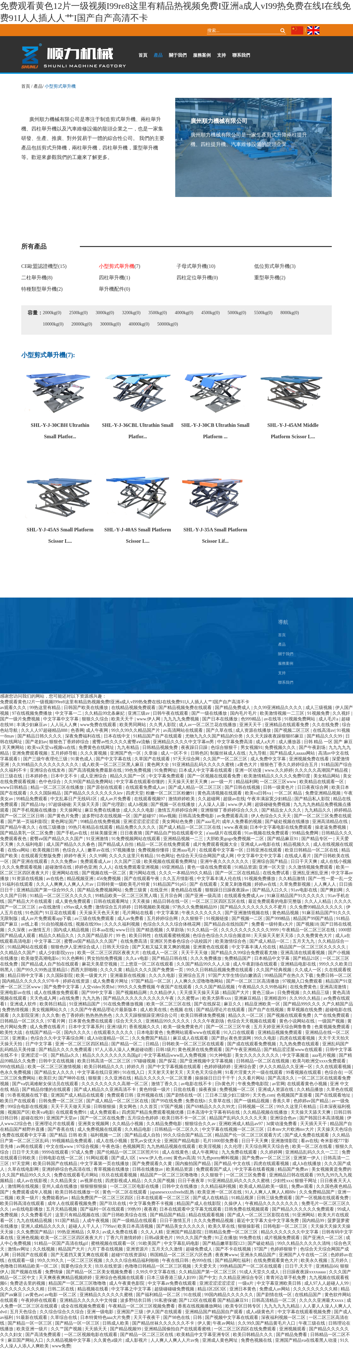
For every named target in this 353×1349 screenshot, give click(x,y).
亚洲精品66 (327, 1266)
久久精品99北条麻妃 (105, 713)
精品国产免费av (294, 1169)
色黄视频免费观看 (332, 1026)
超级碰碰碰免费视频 (175, 1289)
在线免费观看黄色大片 (276, 1260)
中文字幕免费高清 (235, 741)
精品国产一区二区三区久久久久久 (313, 947)
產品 (158, 55)
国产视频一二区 (248, 918)
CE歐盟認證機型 (44, 266)
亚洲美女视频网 (94, 1123)
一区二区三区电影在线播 (135, 1186)
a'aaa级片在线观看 (224, 833)
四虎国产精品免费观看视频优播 (153, 1112)
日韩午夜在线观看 (171, 713)
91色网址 (165, 855)
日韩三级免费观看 (275, 1197)
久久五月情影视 (179, 878)
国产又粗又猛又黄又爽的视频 (161, 947)
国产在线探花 (208, 1004)
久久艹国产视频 (67, 1329)
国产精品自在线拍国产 (226, 924)
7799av (108, 1226)
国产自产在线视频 (266, 1009)
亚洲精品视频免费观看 (280, 1032)
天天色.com (264, 1095)
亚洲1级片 (117, 1026)
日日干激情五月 (176, 1220)
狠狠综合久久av (201, 1123)
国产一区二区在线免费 (103, 1118)
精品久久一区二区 (246, 1015)
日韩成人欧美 (116, 1323)
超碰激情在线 (59, 867)
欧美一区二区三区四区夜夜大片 (109, 952)
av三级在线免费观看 (94, 918)
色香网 (77, 730)
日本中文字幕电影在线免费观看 (281, 827)
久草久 (93, 1232)
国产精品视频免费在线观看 (185, 707)
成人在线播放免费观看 (57, 992)
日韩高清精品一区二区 (274, 1300)
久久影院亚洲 (26, 1015)
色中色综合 (50, 781)
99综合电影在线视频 (28, 1106)
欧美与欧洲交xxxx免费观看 (319, 1061)
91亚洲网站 (304, 1215)
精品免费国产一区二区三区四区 (103, 1197)
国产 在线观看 (203, 884)
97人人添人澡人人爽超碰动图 (124, 1049)
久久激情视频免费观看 (311, 867)
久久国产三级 (128, 861)
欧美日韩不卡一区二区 (184, 1118)
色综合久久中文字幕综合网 (57, 1038)
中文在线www (60, 1146)
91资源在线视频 (28, 878)
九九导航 (258, 753)
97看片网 (57, 1021)
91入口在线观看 (239, 1032)
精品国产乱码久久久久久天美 (238, 1118)
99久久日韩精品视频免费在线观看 (220, 969)
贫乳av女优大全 (146, 1140)
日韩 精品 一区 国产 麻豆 (328, 741)
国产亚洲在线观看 (30, 861)
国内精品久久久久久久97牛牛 (31, 981)
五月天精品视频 (62, 1209)
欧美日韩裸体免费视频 (203, 1015)
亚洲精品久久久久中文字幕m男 (184, 741)
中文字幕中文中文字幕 (260, 855)
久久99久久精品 (305, 998)
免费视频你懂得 (154, 850)
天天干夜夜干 (147, 1317)
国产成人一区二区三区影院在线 (259, 1215)
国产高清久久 (282, 1078)
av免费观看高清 (233, 816)
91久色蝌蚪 (73, 958)
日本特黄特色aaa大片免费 (106, 1317)
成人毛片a (328, 719)
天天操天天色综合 (334, 1129)
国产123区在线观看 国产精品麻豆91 (214, 1300)
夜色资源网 (240, 1038)
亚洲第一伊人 (307, 1158)
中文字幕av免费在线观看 (172, 1283)
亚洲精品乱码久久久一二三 (312, 1152)
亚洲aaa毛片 (184, 850)
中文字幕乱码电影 (182, 1243)
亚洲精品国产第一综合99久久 (45, 890)
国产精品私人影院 (312, 798)
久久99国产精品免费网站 (89, 781)
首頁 (142, 55)
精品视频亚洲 (81, 878)
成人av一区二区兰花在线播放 (208, 724)
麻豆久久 (233, 1004)
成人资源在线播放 (253, 730)
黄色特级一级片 (155, 1089)
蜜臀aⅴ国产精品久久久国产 (57, 838)
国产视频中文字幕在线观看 (232, 1317)
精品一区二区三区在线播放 (57, 787)
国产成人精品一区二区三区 (195, 787)
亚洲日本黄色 (243, 1289)
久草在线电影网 (24, 1169)
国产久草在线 (220, 730)
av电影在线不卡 (197, 1083)
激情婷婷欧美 (182, 798)
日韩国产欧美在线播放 (86, 707)
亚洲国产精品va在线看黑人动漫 (306, 1340)
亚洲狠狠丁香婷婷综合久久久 (230, 810)
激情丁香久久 (165, 1083)
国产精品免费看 (292, 1334)
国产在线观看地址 (333, 1095)
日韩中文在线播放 (180, 1186)
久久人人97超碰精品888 (45, 730)
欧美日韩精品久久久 (104, 1066)
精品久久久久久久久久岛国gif (112, 1055)
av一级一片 (222, 781)
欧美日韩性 (140, 935)
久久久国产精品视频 (215, 987)
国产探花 (168, 1061)
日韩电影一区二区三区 (286, 1226)
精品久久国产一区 (128, 776)
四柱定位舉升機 (197, 277)
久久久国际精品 (46, 793)
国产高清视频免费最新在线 (95, 770)
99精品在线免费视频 (100, 821)
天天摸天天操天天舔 (200, 992)
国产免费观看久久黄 (152, 1163)
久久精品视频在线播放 (266, 1112)
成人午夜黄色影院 (127, 1283)
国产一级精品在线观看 (135, 1220)
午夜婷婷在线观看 (39, 1300)
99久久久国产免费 (194, 1237)
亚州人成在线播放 (60, 1186)
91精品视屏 (243, 1197)
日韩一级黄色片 (279, 787)
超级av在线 (234, 798)
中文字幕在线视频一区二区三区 (233, 1129)
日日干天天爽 (304, 861)
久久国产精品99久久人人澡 (203, 964)
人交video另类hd (99, 987)
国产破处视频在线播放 (288, 821)
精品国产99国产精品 (313, 918)
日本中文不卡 (65, 776)
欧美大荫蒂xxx (217, 998)
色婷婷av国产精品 (311, 1101)
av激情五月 (40, 930)
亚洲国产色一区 (126, 753)
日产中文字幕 (39, 1044)
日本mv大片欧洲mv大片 (291, 1129)
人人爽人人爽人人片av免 (175, 1340)
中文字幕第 (168, 912)
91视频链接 (218, 918)
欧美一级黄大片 (92, 975)
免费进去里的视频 (28, 1283)
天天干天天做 (195, 952)
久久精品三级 (317, 992)
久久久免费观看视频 (22, 867)
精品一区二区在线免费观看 (164, 844)
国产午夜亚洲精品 (243, 1049)
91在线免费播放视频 (123, 1004)
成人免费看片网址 (111, 981)
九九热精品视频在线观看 (172, 1146)
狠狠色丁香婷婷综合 (69, 741)
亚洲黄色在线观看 (211, 947)
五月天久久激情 (167, 1249)
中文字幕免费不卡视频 (152, 1203)
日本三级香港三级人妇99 (172, 1277)
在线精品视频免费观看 (134, 707)
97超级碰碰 (59, 804)
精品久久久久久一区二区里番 (163, 1078)
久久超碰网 (209, 798)
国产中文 (207, 1277)
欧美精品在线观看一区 (322, 781)
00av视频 (167, 816)
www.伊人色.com (155, 1158)
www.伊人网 (149, 719)
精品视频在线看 (93, 1289)
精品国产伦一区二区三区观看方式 (249, 1135)
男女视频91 (252, 747)
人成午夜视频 (96, 1220)
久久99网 (98, 855)
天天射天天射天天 (166, 1072)
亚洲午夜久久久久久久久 (225, 861)
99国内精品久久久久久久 (229, 1294)
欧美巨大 (47, 1078)
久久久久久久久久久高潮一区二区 (115, 1083)
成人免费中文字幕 (268, 759)
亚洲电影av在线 (16, 992)
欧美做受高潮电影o (40, 958)
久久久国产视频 (160, 1180)
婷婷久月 (136, 1066)
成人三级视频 (319, 707)
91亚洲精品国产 (85, 1004)
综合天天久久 (130, 1021)
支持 (221, 55)
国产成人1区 (124, 1158)
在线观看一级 (21, 1260)
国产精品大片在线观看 (30, 901)
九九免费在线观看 (239, 1152)
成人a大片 (266, 741)
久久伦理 (233, 1146)
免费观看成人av (96, 861)
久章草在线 (220, 1101)
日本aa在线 (102, 930)
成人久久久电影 (139, 810)
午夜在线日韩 (176, 1260)
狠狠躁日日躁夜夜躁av (227, 890)
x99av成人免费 (78, 907)
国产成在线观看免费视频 (252, 1044)
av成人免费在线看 (120, 1232)
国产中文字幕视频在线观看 (175, 1066)
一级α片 (246, 1283)
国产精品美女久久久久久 (181, 1226)
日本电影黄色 (150, 1032)
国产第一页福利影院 (28, 821)
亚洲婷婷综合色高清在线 (67, 1169)
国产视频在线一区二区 (104, 873)
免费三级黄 (136, 890)
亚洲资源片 (138, 1249)
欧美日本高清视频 (136, 1226)
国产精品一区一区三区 (30, 1323)
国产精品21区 (307, 958)
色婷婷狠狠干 (284, 1249)
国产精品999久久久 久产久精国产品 (318, 1004)
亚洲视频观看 (293, 1329)
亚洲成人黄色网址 (220, 1340)
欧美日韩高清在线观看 (23, 1203)
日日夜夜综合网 (313, 787)
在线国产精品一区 (43, 1032)
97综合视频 (88, 1146)
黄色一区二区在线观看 (125, 1192)
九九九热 (91, 998)
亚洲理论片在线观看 (55, 1123)
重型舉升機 (270, 277)
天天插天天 (96, 1329)
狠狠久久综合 (96, 719)
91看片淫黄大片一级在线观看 (254, 1072)
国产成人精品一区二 (270, 941)
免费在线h (196, 1101)
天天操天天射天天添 (274, 935)
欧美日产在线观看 (18, 1101)
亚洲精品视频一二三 (183, 838)
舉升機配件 (114, 289)
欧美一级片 (28, 1197)
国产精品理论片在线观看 (221, 1009)
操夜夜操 (208, 1089)
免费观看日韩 (121, 1095)
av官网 (278, 1083)
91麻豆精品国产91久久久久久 (296, 895)
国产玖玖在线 (113, 1203)
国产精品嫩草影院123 (224, 1243)
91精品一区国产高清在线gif (61, 1243)
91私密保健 (165, 1300)
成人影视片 (137, 1340)
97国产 (261, 1249)
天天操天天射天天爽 (188, 781)
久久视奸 (341, 713)
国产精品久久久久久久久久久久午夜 (139, 998)
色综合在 (333, 1072)
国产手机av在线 (72, 833)
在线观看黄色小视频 (307, 1083)
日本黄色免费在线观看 (91, 1021)
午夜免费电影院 (254, 1083)
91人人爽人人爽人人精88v (271, 1192)
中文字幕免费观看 (167, 776)
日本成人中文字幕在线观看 (206, 770)
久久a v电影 (137, 958)
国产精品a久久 (65, 1055)
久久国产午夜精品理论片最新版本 (104, 1009)
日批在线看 (185, 1089)
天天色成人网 (44, 998)
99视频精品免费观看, (73, 1140)
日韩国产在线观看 (30, 1254)
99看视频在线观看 (304, 1072)
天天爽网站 (13, 747)
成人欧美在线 (154, 1009)
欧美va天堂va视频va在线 (51, 747)
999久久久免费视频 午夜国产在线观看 (155, 987)
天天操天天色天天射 (99, 912)
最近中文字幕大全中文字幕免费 (268, 1220)
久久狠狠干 (192, 918)
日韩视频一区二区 (256, 1106)
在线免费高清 (134, 941)
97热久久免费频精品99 (195, 907)
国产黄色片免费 (64, 816)
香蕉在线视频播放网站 (200, 1306)
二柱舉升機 (37, 277)
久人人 (105, 867)
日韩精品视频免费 (160, 747)
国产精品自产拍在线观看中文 (174, 833)
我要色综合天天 (77, 1266)
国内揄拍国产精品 (193, 1163)
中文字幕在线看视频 (255, 1169)
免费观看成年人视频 (32, 1192)
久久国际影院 (60, 975)
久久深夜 (17, 930)
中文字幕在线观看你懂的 (141, 781)
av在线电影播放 (28, 1209)
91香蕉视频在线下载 (28, 1095)
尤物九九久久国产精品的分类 (214, 736)
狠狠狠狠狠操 (94, 1186)
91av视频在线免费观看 (267, 833)
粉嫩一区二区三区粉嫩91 (171, 793)
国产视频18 (307, 924)
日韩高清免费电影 (196, 816)
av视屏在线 (91, 1180)
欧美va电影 (43, 1112)
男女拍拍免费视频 (105, 958)
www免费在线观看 (99, 724)
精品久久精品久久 (57, 935)
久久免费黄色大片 (315, 935)
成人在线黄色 (176, 1152)
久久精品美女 (64, 1180)
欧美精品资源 (180, 1169)
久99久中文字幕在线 (156, 1272)
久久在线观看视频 (334, 1066)
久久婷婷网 (272, 1152)
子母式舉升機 (195, 266)
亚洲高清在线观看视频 (303, 952)
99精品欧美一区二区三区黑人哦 (126, 895)
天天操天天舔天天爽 (311, 1112)
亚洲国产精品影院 (184, 1232)
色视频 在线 (182, 1009)
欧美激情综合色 (231, 941)
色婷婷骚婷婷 (218, 1066)
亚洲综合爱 (245, 1066)
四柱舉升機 (114, 277)
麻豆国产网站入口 (26, 1340)
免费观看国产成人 (214, 1169)
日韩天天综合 (116, 947)
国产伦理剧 (114, 804)
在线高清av (324, 730)
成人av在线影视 (32, 1180)
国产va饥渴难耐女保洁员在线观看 (46, 1083)
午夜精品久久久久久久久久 (272, 1203)
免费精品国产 (238, 958)
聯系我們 (241, 55)
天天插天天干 (314, 1123)
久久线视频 (44, 1249)
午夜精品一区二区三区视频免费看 (142, 1306)
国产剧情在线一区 (184, 1095)
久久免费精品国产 (317, 1192)
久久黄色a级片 (108, 1340)
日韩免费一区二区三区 (61, 1101)
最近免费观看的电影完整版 (275, 901)
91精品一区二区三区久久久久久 (61, 895)
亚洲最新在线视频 (128, 975)
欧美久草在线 (222, 1226)
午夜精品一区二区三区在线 (309, 930)
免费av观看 (302, 1186)
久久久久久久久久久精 (23, 1289)
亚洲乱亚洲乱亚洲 (310, 873)
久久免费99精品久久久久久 (317, 907)
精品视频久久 (297, 844)
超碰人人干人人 (84, 1226)
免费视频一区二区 (237, 1089)
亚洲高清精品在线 (330, 821)
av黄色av (33, 1294)
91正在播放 (226, 1237)
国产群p (219, 1038)
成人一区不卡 (175, 753)
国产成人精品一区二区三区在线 (190, 827)
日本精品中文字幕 (272, 958)
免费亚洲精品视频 (323, 793)
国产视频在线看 (27, 1272)
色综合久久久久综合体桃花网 (172, 924)
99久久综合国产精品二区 (188, 1135)
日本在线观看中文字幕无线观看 (191, 1209)
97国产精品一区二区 (151, 981)
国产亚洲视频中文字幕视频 (207, 1061)
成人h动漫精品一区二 (108, 1038)
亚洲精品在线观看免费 (287, 724)
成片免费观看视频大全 (216, 844)
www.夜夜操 (236, 827)
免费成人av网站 (275, 1289)
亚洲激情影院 (285, 1140)
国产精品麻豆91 (283, 838)
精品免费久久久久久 (136, 827)
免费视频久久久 (281, 747)
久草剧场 (175, 930)
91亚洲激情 (98, 838)
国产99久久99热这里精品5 (42, 969)
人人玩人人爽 (64, 724)
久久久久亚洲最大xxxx (322, 1300)
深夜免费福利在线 (83, 736)
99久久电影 (266, 1038)
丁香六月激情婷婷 (124, 1237)
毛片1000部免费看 (221, 1140)
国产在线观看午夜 (142, 878)
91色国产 (34, 912)
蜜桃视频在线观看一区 (114, 1243)
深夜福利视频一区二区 (284, 1317)
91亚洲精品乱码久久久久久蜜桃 (203, 764)
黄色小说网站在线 (297, 1021)
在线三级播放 (53, 827)
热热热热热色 (99, 1015)
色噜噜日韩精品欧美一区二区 (29, 1266)
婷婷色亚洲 (86, 867)
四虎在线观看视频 (297, 1038)
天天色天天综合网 (204, 1072)
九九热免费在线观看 (299, 1044)
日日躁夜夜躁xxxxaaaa (304, 1272)
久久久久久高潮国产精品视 (322, 770)
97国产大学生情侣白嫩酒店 (235, 975)
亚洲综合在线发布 (48, 770)
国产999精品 (278, 918)
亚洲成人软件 (24, 1004)
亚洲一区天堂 (272, 867)
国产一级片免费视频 (20, 719)
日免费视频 (289, 992)
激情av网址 (19, 1249)
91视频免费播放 (260, 878)
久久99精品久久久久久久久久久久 (46, 764)
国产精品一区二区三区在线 (147, 1334)
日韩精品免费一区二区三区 (231, 1232)
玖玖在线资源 (109, 1266)
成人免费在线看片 (48, 1026)
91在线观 (192, 1294)
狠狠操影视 (249, 1226)
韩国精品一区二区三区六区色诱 (181, 1254)
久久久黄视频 (94, 753)
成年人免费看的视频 (242, 821)
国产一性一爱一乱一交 (330, 878)
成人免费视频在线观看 (100, 1129)
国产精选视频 (150, 930)
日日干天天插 (26, 1152)
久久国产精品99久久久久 (27, 1175)
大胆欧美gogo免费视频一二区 (235, 838)
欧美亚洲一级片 (32, 1329)
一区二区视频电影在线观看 (91, 1334)
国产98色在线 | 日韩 (183, 1317)
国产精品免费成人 (233, 707)
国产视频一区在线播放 (173, 804)
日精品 (152, 1044)
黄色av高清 (184, 1158)
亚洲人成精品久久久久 (44, 1226)
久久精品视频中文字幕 (69, 1340)
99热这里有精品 (45, 707)
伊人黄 (204, 1323)
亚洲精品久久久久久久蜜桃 (107, 1294)
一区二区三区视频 (85, 1260)
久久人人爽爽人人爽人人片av (65, 884)
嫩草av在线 (99, 850)
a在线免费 (70, 998)
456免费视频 (109, 878)
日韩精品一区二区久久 (23, 1021)
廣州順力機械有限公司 (219, 121)
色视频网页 (134, 1146)
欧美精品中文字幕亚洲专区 (203, 1334)
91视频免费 (319, 713)
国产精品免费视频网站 (100, 890)
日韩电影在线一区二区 (61, 1158)
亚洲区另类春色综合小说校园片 (181, 941)
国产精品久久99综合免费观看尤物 (245, 952)
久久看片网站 (252, 1078)
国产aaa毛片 (208, 821)
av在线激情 (50, 907)
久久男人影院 (163, 724)
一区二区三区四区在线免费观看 (245, 1329)
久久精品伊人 (163, 992)
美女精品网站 (327, 776)
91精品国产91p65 (170, 884)
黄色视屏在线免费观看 (200, 1049)
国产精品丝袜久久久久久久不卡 (164, 1323)
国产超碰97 (145, 816)
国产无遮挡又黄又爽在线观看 (80, 1254)
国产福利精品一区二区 (159, 1294)
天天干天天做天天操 (71, 1106)
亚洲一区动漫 (249, 770)
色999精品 (251, 719)
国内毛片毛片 (244, 713)
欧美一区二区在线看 (312, 1146)
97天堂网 (21, 1163)
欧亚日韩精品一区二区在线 (312, 850)
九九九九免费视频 (182, 719)
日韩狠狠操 (105, 1106)
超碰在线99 (32, 1118)
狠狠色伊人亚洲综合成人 (76, 947)
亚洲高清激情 (334, 987)
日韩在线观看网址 (111, 901)
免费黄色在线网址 (97, 747)
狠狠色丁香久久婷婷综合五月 (289, 764)
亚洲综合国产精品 (270, 861)
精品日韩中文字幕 (26, 975)
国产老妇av (36, 741)
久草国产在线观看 (152, 759)
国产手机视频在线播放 (35, 810)
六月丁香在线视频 (105, 1249)
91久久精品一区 (203, 930)
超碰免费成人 (200, 1249)
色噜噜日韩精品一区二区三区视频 (158, 1266)
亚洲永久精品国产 (258, 1254)
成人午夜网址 (206, 1152)
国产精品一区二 (127, 1044)
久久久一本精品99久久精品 (186, 873)
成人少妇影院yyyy (57, 952)
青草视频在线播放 (111, 1169)
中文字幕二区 (48, 941)
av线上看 (30, 924)
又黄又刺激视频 (236, 884)
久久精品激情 (292, 878)
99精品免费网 (306, 833)
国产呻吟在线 (72, 1078)
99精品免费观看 (32, 798)
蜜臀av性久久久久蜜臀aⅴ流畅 (121, 741)
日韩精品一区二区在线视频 (263, 1061)
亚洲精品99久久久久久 (168, 1021)
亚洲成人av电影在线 (261, 844)
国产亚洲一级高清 (203, 895)
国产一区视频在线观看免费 (214, 776)
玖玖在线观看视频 (119, 1175)
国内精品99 (313, 1220)
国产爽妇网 (332, 890)
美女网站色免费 (178, 821)
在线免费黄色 (304, 987)
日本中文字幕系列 (86, 1026)
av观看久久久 (14, 707)
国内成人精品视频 (72, 930)
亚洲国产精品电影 (182, 1140)
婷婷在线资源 (77, 981)
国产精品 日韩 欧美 (68, 1135)
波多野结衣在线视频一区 (107, 816)
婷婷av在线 (266, 884)
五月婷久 (340, 1260)
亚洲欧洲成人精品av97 (241, 1123)
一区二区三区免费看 (246, 1175)
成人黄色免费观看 (73, 901)
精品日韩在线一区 (171, 901)
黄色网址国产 (65, 821)
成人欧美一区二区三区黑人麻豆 (113, 764)
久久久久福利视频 (122, 924)
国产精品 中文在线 (233, 1163)
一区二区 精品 (288, 793)
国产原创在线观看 (105, 787)
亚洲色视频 (27, 1237)
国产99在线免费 (167, 1101)
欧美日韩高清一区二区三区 (104, 1061)
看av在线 (309, 1140)
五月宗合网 (171, 895)
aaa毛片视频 (324, 1055)
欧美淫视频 (210, 1146)
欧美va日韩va (258, 793)
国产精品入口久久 (270, 890)
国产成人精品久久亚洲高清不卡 (105, 1089)
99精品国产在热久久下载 (290, 975)
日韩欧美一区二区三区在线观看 (193, 1044)
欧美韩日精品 (53, 1004)
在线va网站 (19, 850)
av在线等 (273, 719)
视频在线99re (89, 924)
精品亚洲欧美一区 (263, 1004)
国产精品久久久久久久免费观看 (303, 1209)
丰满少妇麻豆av (32, 724)
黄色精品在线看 (187, 890)
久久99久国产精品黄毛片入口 (267, 1323)
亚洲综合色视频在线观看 (120, 1277)
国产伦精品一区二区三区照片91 (128, 1152)
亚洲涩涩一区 (35, 1055)
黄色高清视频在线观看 (220, 793)
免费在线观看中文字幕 (25, 1135)
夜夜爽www (226, 1254)
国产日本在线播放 (220, 719)
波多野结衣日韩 (136, 1300)
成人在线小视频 (335, 861)
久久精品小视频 (128, 1123)
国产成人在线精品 (211, 1197)
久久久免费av (64, 861)
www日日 (125, 930)
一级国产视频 (332, 1021)
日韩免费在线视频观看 (247, 1209)
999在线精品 (13, 1066)
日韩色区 (199, 753)
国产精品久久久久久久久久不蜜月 (254, 907)
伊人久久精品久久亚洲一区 (286, 1066)
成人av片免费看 (116, 798)
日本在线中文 (118, 736)
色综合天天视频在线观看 (252, 1021)
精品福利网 (247, 781)
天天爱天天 (206, 1266)
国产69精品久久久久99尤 (211, 1106)
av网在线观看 (30, 1146)
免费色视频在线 (257, 1340)
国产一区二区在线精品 (238, 873)
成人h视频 (138, 804)
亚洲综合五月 (192, 975)
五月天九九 (304, 941)
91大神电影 (221, 1055)
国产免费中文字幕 (62, 987)
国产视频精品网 (132, 992)
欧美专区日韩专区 (243, 1306)
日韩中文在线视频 (57, 1061)
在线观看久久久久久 (114, 1032)
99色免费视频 (138, 770)
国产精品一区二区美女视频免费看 (100, 1272)
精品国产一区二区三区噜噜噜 (169, 1175)
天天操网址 (71, 810)
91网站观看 (98, 1158)
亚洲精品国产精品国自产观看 (214, 1311)
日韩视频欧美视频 (152, 907)
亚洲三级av (139, 713)
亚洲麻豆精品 (248, 998)
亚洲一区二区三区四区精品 (82, 1044)
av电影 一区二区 (61, 1294)
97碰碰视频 (145, 1061)
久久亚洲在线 (118, 1078)
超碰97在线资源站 (129, 1254)
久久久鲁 (51, 1015)
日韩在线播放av (148, 1169)
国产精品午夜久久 (18, 827)
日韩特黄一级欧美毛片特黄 (124, 884)
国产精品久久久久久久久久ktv (94, 793)
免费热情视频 (16, 1009)
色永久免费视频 (16, 1072)
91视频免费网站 (300, 719)
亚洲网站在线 (66, 873)
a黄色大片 (247, 764)
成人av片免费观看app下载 (47, 918)
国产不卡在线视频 (233, 1249)
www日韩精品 (14, 787)
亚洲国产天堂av (62, 1118)
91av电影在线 (304, 890)
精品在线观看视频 (207, 1215)
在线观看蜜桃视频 (172, 935)
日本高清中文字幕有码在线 (214, 1112)
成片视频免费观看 (282, 1237)
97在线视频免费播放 (32, 713)
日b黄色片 (225, 1083)
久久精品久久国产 (18, 952)
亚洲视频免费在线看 (309, 759)
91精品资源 (245, 867)
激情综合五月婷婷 (113, 907)
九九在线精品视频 (34, 1220)
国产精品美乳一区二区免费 (27, 833)
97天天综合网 (187, 759)
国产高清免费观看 (43, 1334)
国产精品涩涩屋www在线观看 (293, 1049)
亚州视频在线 (150, 1095)
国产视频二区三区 (292, 730)
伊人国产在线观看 (164, 1311)
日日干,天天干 (299, 1266)
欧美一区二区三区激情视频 (55, 1066)
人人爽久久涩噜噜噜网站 (199, 981)
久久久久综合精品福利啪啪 (133, 1260)
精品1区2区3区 (212, 1289)
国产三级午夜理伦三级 (46, 759)
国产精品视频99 (126, 1329)
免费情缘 (54, 1272)
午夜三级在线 (312, 1323)
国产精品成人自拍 (116, 844)
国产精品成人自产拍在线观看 (50, 964)
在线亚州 (159, 890)
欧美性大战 (11, 1032)
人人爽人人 (325, 884)
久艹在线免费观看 (332, 1015)
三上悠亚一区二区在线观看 (147, 964)
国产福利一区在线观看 (103, 1209)
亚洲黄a (20, 1038)
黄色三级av (263, 992)
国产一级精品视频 (252, 1101)
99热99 (134, 1209)
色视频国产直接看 (295, 1095)
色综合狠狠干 (225, 747)
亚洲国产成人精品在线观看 (78, 1095)
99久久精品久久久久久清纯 (304, 1243)
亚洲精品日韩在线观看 (292, 1175)
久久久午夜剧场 (209, 1021)
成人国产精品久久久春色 (71, 844)
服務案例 (202, 55)
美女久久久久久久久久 (257, 1055)
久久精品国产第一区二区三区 (208, 1272)
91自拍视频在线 (58, 924)
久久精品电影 (138, 1129)
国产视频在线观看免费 (289, 1015)
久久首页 (149, 1106)
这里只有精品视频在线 (78, 1215)
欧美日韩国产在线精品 (56, 1163)
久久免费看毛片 (37, 1215)
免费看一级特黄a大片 (272, 924)
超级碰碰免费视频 (273, 804)
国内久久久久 (78, 1032)
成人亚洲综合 (94, 776)
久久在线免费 (326, 724)
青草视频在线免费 (305, 1009)
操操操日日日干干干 (215, 1078)
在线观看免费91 (72, 1112)
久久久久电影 (162, 975)
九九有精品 (128, 747)
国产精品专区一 (317, 838)
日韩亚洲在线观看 (264, 850)
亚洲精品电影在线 (298, 964)
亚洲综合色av (284, 1118)
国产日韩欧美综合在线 (125, 1215)
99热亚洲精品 (71, 1232)
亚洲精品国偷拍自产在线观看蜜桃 (178, 1329)
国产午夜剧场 (313, 747)
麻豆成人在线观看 (191, 1038)
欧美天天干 (123, 719)
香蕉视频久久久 (145, 1026)
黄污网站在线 (143, 873)
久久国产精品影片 (95, 935)
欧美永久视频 (315, 1260)
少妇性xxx (283, 1180)
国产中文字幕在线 (114, 759)
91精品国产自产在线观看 (158, 736)
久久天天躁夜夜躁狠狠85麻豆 (275, 736)
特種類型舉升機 (42, 289)
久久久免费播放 (206, 958)
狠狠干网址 (306, 1180)
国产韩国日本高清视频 (322, 1118)
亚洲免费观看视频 (30, 753)
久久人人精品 (318, 901)
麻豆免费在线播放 (103, 810)
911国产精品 (67, 1220)
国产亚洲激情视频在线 (247, 912)
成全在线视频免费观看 (83, 1306)
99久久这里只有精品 (297, 1106)
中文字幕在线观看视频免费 (305, 1311)
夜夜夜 (150, 1209)
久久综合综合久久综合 (62, 1311)
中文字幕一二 (69, 713)
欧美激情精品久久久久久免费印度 (277, 776)
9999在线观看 (56, 1152)
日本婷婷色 (37, 776)
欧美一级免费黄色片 (183, 1026)
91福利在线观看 (18, 884)
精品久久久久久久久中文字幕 (290, 1232)
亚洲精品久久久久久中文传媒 (89, 1300)
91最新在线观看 (32, 1317)
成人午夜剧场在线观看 (256, 964)
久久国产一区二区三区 (225, 759)
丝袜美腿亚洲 (104, 833)
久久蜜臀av (188, 998)
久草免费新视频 (295, 884)
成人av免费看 (131, 918)
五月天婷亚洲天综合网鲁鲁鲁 (283, 1026)
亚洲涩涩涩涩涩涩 (141, 821)
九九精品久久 (318, 810)
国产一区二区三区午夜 (229, 1026)
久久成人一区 (309, 969)
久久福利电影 (30, 844)
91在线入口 (134, 1072)
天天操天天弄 (86, 804)
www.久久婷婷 (279, 770)
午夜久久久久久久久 (202, 912)
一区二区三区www (278, 781)
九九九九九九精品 (282, 1306)
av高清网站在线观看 (183, 730)
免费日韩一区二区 (334, 975)
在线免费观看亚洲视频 (137, 867)
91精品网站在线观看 (28, 947)
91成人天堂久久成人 (259, 1272)
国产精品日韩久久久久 (40, 736)
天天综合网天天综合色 (267, 1146)
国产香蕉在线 (61, 1129)
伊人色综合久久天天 (271, 816)
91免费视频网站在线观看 (137, 838)
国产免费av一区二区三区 (267, 1158)
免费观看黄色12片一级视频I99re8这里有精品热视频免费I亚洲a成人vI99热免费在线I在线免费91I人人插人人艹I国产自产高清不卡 (124, 702)
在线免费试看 (277, 873)
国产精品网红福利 (233, 1260)
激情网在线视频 (24, 1186)
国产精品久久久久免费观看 (66, 1049)
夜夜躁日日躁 (195, 747)
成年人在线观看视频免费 (73, 1203)
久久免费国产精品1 (151, 1038)
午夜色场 (111, 1146)
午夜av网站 (224, 1323)
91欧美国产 (150, 1243)
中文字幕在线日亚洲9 (99, 1072)
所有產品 (34, 246)
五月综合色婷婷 (143, 1118)
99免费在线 (250, 1237)
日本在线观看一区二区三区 (163, 1197)
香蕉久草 (282, 1101)
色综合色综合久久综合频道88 (222, 935)
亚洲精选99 (275, 998)
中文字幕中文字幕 (61, 719)
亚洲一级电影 (101, 1311)
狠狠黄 (95, 1078)
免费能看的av (55, 1197)
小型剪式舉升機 (60, 86)
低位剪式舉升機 (275, 266)
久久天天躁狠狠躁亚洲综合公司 (147, 1015)
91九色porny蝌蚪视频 (218, 1158)
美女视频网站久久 (50, 1009)
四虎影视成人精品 (123, 1180)
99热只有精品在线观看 (91, 827)
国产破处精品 (261, 1243)
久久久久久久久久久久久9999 (250, 930)
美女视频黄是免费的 (331, 1169)
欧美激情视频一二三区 (282, 713)
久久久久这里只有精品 (132, 855)
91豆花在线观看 (61, 912)
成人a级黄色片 (261, 1311)
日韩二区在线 (61, 1289)
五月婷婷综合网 (163, 918)
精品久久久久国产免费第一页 (154, 969)
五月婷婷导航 (65, 753)
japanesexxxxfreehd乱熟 (172, 1192)
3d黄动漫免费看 (282, 1123)
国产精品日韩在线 (170, 958)
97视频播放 (124, 850)
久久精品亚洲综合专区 (241, 1277)
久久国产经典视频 (274, 969)
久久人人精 (152, 1232)
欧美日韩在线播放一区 (78, 1192)
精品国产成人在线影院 (199, 1203)
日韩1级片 (166, 1049)
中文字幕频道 (296, 1055)
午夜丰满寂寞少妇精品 (270, 798)
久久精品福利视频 (219, 1186)
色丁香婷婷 (72, 1015)
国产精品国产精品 (168, 1215)
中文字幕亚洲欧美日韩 (279, 1283)
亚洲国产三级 (130, 1311)
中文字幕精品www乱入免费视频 (176, 1055)
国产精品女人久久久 (282, 810)
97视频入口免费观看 (303, 981)
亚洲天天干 (251, 724)
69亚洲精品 (173, 867)
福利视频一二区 (106, 1135)
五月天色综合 (24, 1311)
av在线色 (55, 878)
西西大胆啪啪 (85, 969)
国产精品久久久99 (325, 736)
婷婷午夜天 (75, 855)
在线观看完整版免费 (41, 855)
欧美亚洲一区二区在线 (220, 1192)
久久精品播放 (310, 1089)
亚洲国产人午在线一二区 (304, 1254)
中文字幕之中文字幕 (131, 1289)
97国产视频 (172, 1106)
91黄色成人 (82, 759)
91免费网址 (165, 770)
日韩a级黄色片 (159, 1237)
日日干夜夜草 (192, 1180)
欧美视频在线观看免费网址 (171, 861)
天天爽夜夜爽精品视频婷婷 (66, 1277)
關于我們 (178, 55)
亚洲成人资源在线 (276, 1089)
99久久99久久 (51, 1260)
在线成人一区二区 (160, 952)
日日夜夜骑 (132, 833)
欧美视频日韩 (47, 850)
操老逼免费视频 (331, 827)
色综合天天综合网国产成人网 (205, 855)
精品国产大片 (236, 992)
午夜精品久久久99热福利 (263, 987)
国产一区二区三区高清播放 (253, 981)
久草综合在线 (64, 1317)
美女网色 (128, 1106)
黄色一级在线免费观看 (210, 867)
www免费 (61, 1346)
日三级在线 (11, 776)
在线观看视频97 (150, 798)
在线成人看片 (298, 855)
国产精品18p (34, 804)
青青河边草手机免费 (286, 1277)
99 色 (121, 935)
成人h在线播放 (307, 1163)
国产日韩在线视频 (243, 787)
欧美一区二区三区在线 (169, 1004)
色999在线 (202, 1260)
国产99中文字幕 (97, 992)
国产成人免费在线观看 (307, 1135)
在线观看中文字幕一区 (222, 850)
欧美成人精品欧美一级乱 (264, 1186)
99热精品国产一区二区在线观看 (251, 1266)
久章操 (151, 753)
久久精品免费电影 (164, 1123)
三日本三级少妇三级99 (228, 1095)
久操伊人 (233, 1203)
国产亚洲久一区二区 (323, 1237)
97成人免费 (83, 1152)
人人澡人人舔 (212, 804)
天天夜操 (141, 901)
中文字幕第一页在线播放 (105, 1163)
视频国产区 (19, 1112)
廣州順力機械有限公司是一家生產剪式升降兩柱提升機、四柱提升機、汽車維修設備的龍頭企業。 (249, 140)
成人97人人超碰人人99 (327, 1283)
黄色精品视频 (286, 912)
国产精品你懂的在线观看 (47, 1089)
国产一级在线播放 (209, 713)
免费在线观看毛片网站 (76, 1175)
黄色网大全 (158, 764)
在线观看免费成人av (145, 787)
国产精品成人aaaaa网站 (293, 753)
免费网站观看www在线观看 (193, 1032)
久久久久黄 (112, 969)
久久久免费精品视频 (214, 1220)
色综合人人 (74, 850)
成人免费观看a (104, 1112)
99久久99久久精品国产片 (136, 730)
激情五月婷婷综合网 (178, 810)
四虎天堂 (135, 793)
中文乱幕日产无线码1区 (74, 798)
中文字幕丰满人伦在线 (219, 878)
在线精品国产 (309, 1294)
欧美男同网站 (133, 724)
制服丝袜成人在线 (228, 753)
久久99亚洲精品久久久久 (279, 707)
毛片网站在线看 (138, 912)
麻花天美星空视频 (100, 964)
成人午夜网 (97, 730)
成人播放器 (290, 741)
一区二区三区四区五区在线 (219, 901)
